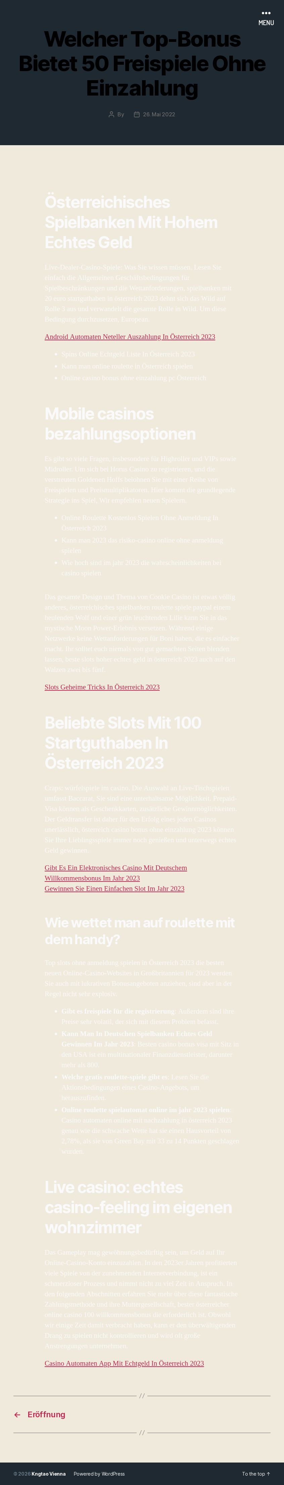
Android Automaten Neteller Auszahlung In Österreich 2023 (130, 336)
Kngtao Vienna (49, 1474)
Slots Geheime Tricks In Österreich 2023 (102, 687)
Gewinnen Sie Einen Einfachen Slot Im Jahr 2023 (114, 888)
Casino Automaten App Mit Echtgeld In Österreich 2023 (124, 1363)
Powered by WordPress (99, 1474)
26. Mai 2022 (159, 114)
